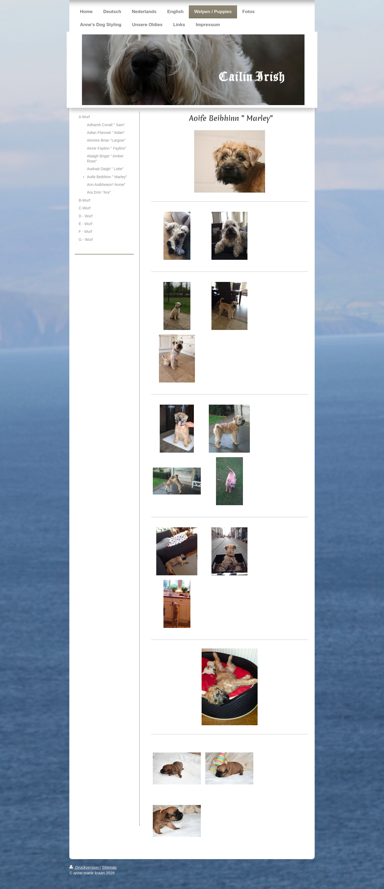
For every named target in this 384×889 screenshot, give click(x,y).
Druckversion (84, 867)
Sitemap (109, 867)
